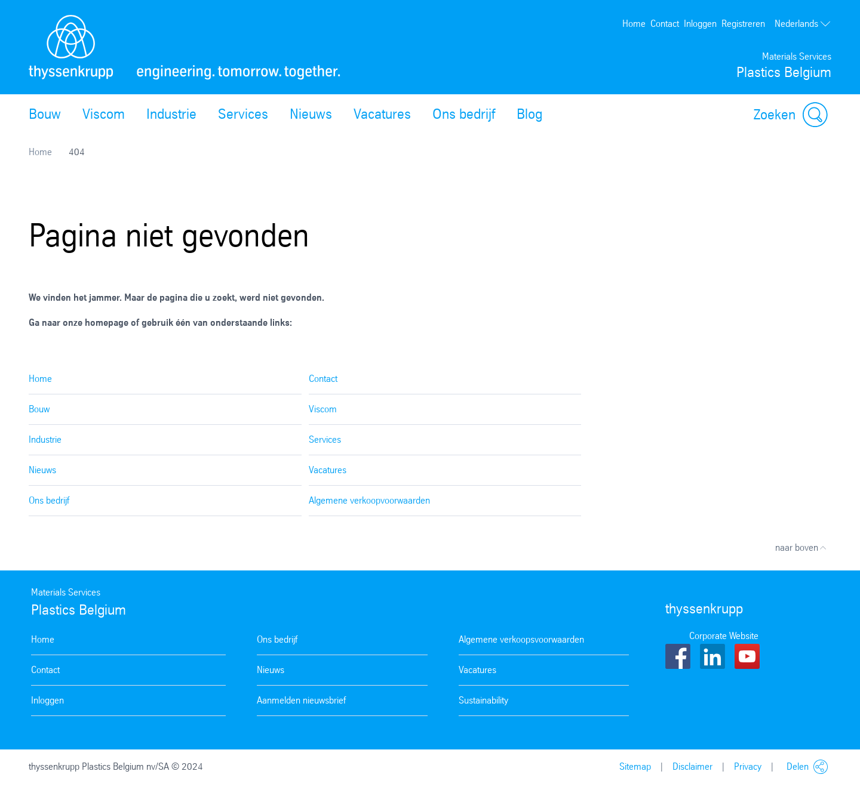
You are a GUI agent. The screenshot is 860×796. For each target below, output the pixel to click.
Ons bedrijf (463, 114)
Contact (664, 23)
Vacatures (382, 114)
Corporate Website (723, 635)
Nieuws (311, 114)
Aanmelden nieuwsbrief (301, 700)
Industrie (171, 114)
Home (634, 23)
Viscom (103, 114)
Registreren (743, 23)
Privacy (747, 766)
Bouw (45, 114)
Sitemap (635, 766)
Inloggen (700, 23)
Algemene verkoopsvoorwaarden (521, 639)
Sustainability (483, 700)
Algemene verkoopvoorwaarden (369, 500)
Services (243, 114)
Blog (529, 114)
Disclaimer (692, 766)
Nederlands (803, 23)
